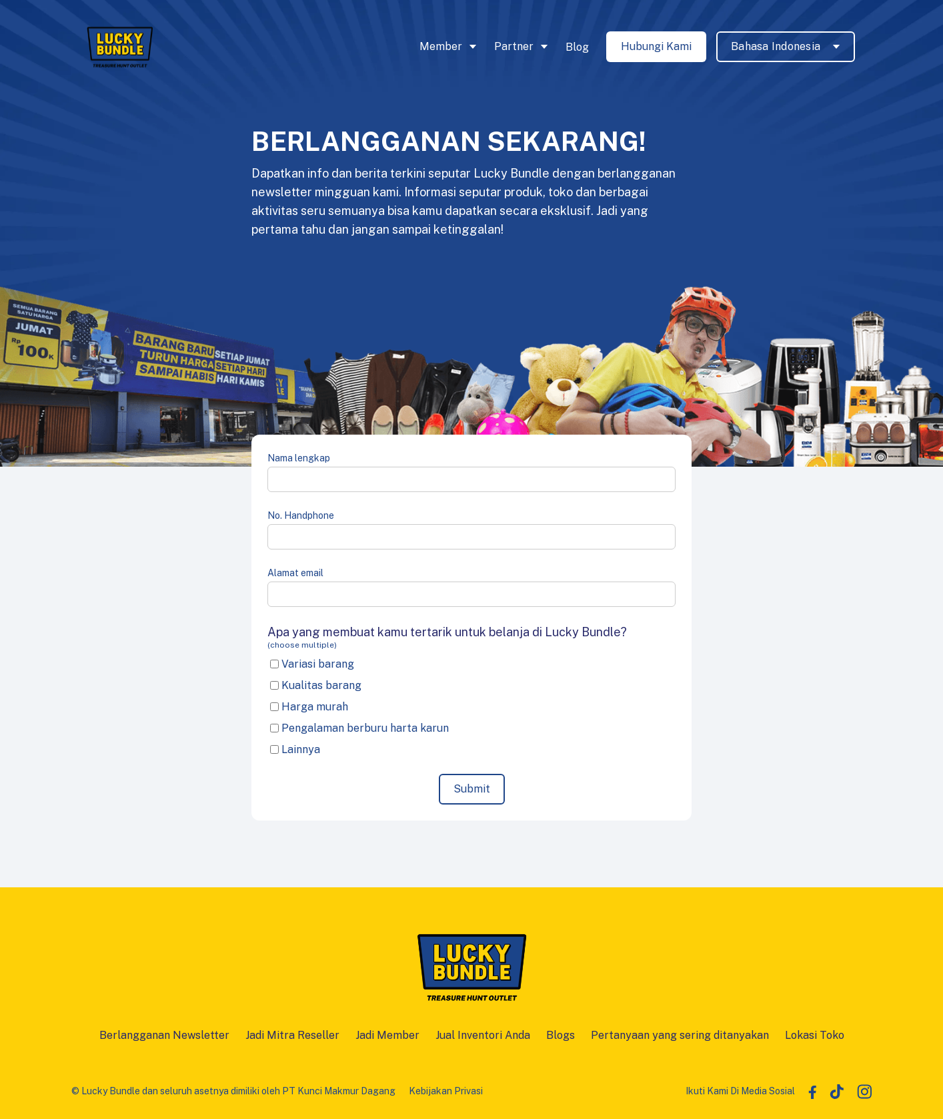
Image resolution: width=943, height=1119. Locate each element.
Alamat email (295, 573)
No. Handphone (300, 515)
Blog (577, 47)
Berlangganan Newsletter (164, 1035)
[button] (450, 46)
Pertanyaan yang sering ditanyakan (680, 1035)
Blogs (560, 1035)
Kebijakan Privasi (446, 1091)
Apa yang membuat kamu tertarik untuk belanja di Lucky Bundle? (471, 638)
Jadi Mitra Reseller (292, 1035)
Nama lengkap (298, 458)
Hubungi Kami (656, 46)
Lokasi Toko (814, 1035)
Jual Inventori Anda (482, 1035)
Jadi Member (387, 1035)
